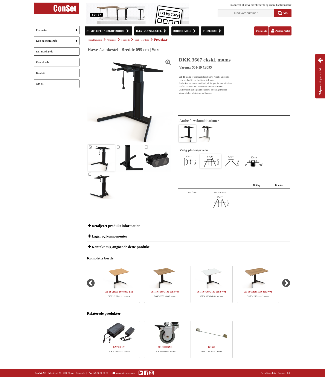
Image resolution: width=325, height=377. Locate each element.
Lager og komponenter (109, 236)
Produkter (57, 31)
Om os (40, 83)
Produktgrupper (95, 40)
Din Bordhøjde (44, 51)
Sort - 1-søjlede (142, 40)
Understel (111, 40)
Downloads (42, 62)
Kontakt (40, 73)
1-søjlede (125, 40)
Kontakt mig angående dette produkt (120, 247)
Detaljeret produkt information (115, 226)
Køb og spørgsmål (57, 42)
